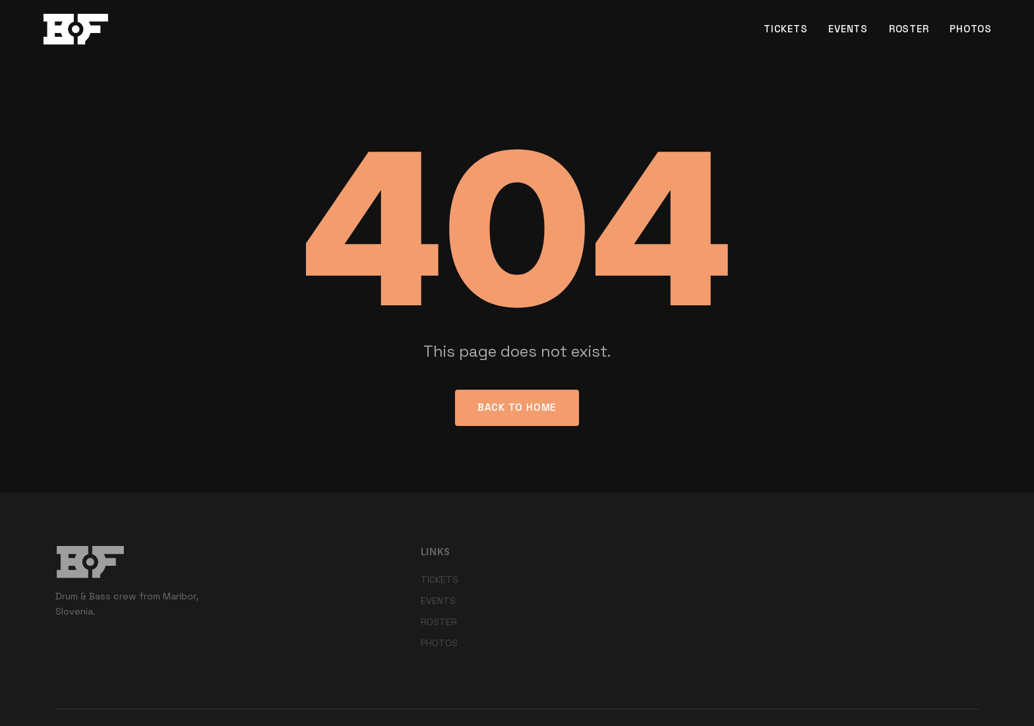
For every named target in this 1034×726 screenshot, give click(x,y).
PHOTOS (971, 28)
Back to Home (517, 407)
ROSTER (909, 28)
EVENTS (848, 28)
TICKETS (785, 28)
